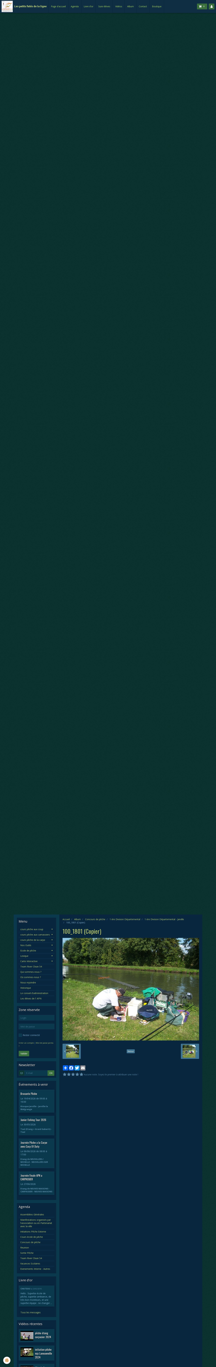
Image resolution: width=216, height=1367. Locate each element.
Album (130, 6)
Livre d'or (88, 6)
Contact (143, 6)
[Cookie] (6, 1360)
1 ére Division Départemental (125, 919)
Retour (131, 1051)
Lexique (24, 955)
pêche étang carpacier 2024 (43, 1335)
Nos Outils (25, 945)
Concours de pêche (95, 919)
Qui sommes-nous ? (30, 971)
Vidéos (118, 6)
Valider (23, 1053)
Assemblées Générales (32, 1214)
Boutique (157, 6)
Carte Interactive (29, 961)
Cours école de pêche (31, 1236)
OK (51, 1073)
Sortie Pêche (27, 1252)
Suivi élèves (104, 6)
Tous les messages (30, 1312)
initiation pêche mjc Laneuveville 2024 (43, 1353)
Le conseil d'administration (34, 993)
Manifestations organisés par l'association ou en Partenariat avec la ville (36, 1223)
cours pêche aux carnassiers (35, 934)
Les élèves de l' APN (30, 998)
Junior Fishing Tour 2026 (33, 1120)
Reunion (24, 1247)
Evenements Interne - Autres (35, 1268)
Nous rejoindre (28, 982)
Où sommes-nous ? (30, 977)
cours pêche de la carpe (32, 939)
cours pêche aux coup (31, 929)
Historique (25, 987)
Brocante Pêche (28, 1094)
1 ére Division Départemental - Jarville (164, 919)
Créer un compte (26, 1043)
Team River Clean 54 (31, 966)
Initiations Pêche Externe (33, 1231)
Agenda (75, 6)
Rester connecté (29, 1035)
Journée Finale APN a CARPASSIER (31, 1177)
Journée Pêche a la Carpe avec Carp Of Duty (33, 1144)
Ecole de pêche (28, 950)
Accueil (66, 919)
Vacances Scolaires (30, 1263)
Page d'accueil (58, 6)
